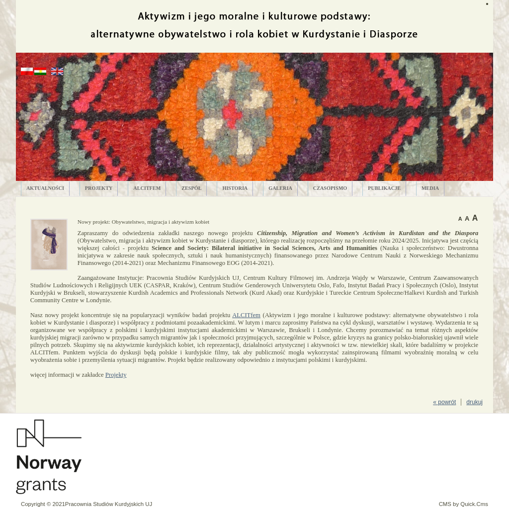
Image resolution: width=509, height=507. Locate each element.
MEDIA (430, 188)
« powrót (444, 402)
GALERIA (280, 188)
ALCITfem (147, 188)
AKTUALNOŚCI (45, 188)
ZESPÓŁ (191, 188)
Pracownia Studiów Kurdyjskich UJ (108, 504)
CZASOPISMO (330, 188)
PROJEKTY (98, 188)
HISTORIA (235, 188)
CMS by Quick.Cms (463, 504)
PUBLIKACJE (384, 188)
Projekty (116, 374)
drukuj (474, 402)
